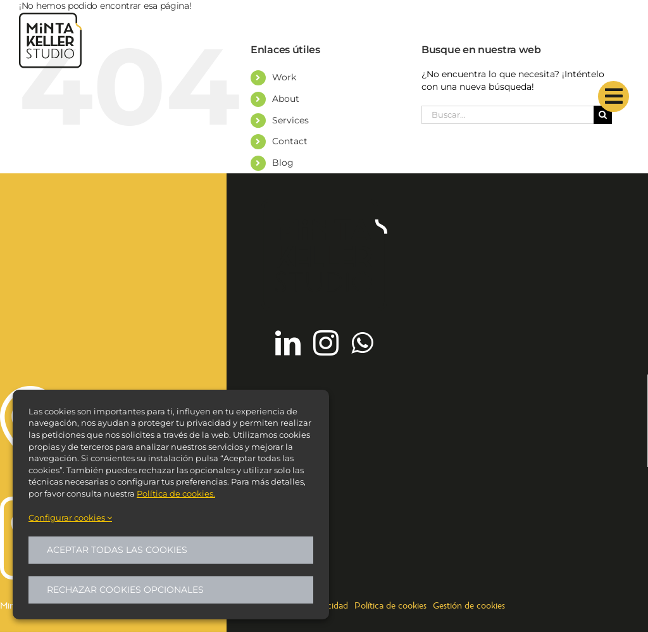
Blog (283, 162)
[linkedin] (288, 343)
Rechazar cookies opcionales (125, 589)
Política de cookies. (176, 493)
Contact (290, 141)
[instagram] (326, 343)
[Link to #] (613, 96)
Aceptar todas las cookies (117, 549)
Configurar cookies (70, 517)
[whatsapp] (362, 343)
